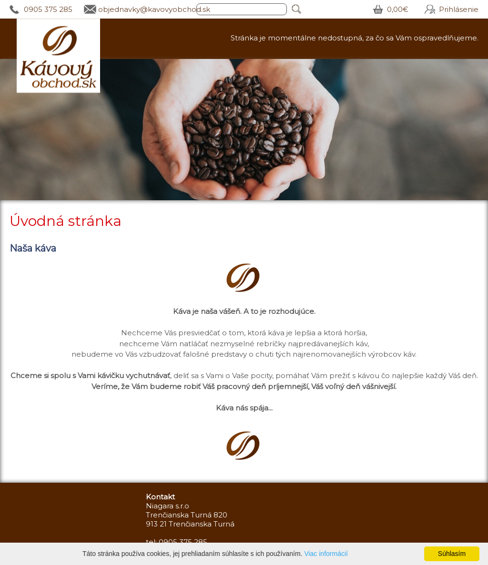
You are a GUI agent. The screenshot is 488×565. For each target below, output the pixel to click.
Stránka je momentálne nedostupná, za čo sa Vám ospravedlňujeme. (354, 37)
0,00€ (397, 9)
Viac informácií (326, 553)
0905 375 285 (48, 9)
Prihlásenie (458, 9)
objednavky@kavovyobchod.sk (154, 9)
